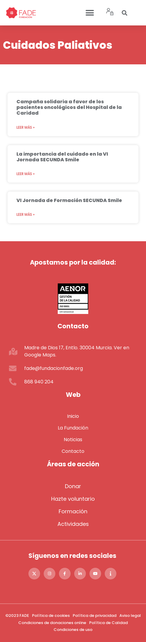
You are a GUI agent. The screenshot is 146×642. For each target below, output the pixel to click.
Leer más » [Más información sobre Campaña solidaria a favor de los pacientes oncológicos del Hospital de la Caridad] (25, 127)
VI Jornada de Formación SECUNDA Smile (69, 200)
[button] (89, 12)
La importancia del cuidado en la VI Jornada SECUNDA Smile (62, 157)
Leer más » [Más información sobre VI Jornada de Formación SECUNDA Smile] (25, 214)
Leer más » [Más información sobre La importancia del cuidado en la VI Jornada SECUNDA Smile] (25, 173)
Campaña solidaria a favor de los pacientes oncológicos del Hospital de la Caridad (69, 107)
